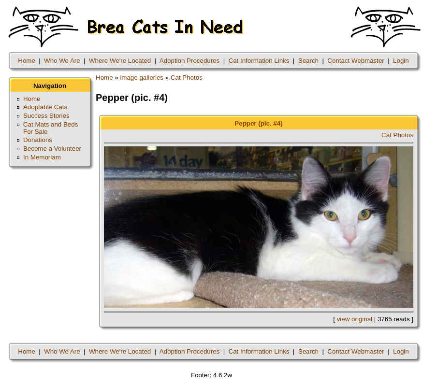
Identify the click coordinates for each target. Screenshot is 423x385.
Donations (37, 139)
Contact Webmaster (355, 60)
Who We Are (62, 60)
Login (401, 60)
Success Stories (46, 115)
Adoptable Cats (45, 107)
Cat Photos (187, 77)
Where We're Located (120, 60)
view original (354, 319)
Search (308, 60)
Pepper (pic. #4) (258, 123)
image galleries (141, 77)
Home (26, 60)
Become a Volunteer (52, 148)
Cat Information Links (259, 60)
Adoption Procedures (189, 60)
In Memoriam (42, 157)
